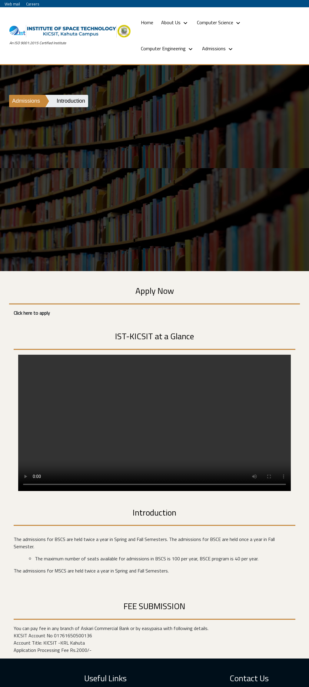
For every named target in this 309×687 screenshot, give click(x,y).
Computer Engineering (167, 49)
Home (148, 22)
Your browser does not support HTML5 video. (154, 423)
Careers (32, 4)
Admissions (218, 49)
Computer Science (219, 23)
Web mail (12, 4)
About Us (175, 23)
